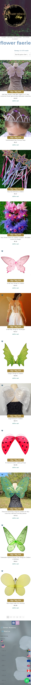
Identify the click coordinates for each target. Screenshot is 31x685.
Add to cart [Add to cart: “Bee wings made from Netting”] (15, 608)
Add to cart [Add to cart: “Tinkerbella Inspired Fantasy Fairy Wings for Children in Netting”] (15, 563)
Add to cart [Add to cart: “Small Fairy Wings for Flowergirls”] (15, 334)
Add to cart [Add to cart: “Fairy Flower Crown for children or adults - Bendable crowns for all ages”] (15, 244)
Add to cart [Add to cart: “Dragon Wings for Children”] (15, 378)
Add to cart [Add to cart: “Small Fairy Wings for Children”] (15, 288)
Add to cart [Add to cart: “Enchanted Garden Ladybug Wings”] (15, 467)
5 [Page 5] (20, 617)
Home (4, 37)
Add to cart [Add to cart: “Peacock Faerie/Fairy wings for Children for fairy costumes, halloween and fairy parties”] (15, 518)
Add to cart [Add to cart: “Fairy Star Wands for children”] (15, 196)
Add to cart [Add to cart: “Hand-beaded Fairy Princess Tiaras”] (15, 144)
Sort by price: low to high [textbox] (22, 54)
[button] (15, 33)
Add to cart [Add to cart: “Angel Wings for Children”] (15, 423)
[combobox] (22, 54)
